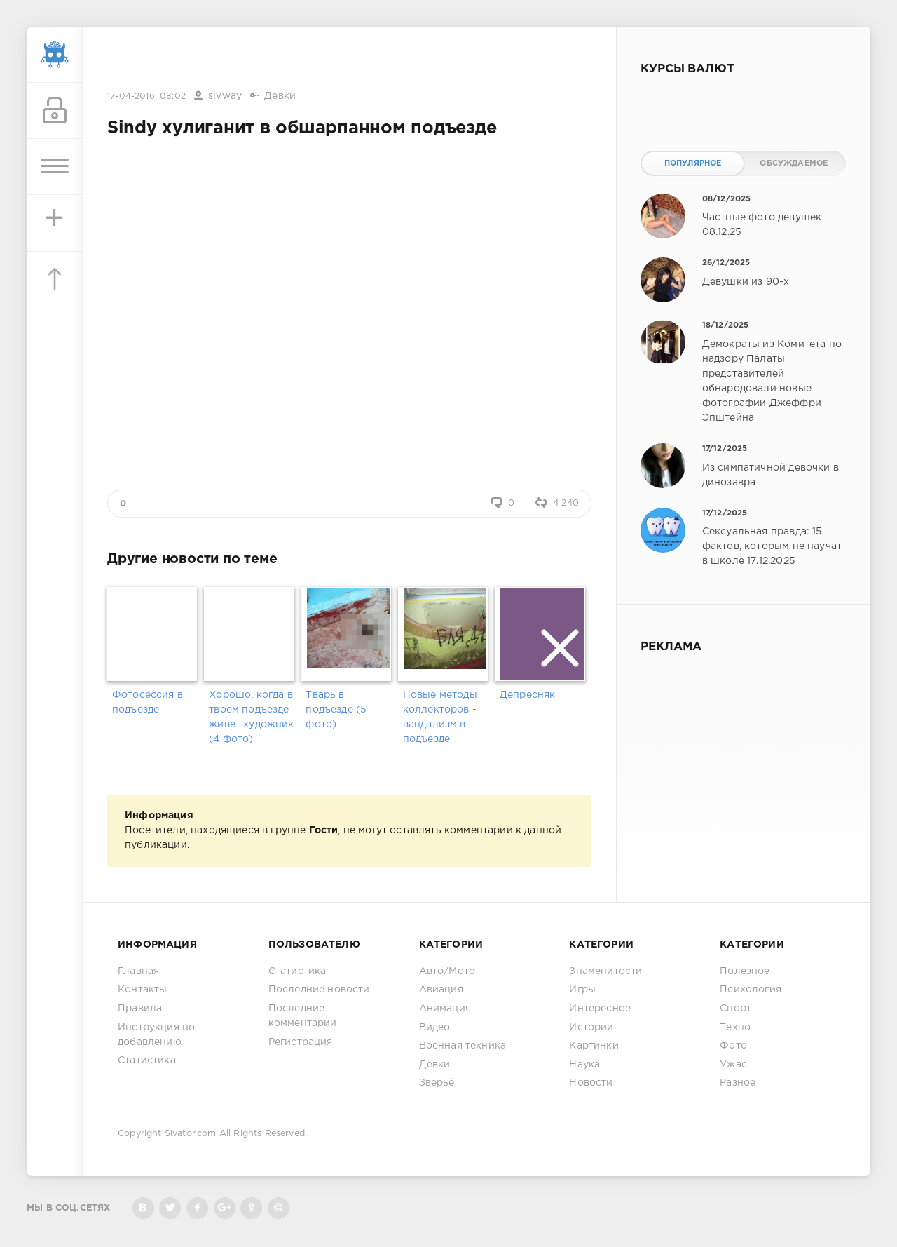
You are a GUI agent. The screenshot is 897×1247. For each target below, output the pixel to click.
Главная (138, 971)
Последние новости (319, 989)
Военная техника (463, 1046)
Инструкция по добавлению (156, 1034)
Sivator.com (191, 1134)
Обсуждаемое (794, 163)
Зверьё (437, 1083)
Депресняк (528, 695)
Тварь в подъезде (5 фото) (336, 710)
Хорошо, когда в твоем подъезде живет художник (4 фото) (251, 717)
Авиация (441, 989)
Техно (735, 1027)
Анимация (445, 1008)
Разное (737, 1083)
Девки (280, 96)
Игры (582, 989)
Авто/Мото (447, 971)
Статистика (147, 1060)
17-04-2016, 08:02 (146, 96)
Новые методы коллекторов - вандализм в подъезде (440, 717)
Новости (590, 1083)
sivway (225, 96)
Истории (591, 1027)
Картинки (593, 1046)
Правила (140, 1008)
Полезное (744, 971)
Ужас (733, 1064)
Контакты (142, 989)
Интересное (600, 1008)
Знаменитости (605, 971)
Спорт (735, 1008)
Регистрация (300, 1042)
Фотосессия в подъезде (147, 702)
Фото (733, 1046)
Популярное (693, 163)
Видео (435, 1027)
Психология (750, 989)
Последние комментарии (302, 1015)
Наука (584, 1064)
